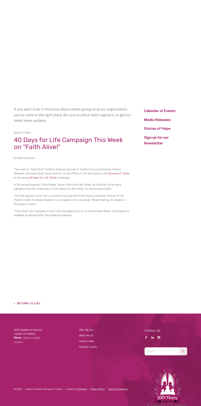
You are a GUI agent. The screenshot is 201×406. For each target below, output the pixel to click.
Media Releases (157, 120)
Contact (18, 342)
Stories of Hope (157, 128)
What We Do (86, 335)
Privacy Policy (97, 389)
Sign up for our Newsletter (156, 140)
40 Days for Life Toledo (43, 177)
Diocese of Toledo (118, 173)
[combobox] (162, 351)
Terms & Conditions (118, 389)
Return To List (28, 303)
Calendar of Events (159, 111)
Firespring (82, 389)
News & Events (88, 346)
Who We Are (86, 329)
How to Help (86, 341)
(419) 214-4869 (31, 338)
